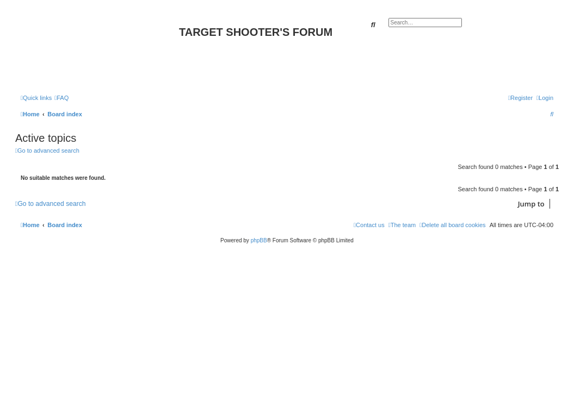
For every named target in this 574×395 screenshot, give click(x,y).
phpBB (259, 240)
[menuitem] (61, 97)
